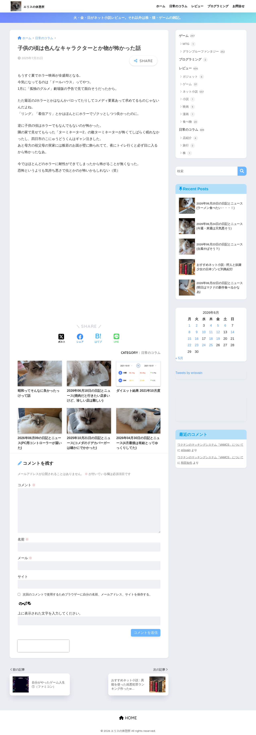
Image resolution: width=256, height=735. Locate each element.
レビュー (197, 6)
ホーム (160, 6)
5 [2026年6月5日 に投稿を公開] (218, 326)
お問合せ (239, 6)
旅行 (189, 146)
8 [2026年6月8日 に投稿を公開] (189, 333)
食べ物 (190, 122)
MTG (189, 44)
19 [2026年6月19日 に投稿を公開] (218, 339)
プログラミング (217, 6)
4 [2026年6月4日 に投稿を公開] (211, 326)
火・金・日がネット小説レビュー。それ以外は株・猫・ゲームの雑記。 (128, 18)
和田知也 (186, 463)
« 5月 (179, 359)
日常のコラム (178, 6)
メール (25, 558)
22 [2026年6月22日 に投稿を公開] (189, 346)
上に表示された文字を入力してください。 (50, 613)
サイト (23, 577)
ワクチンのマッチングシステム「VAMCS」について (210, 445)
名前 (23, 539)
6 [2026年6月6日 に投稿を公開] (225, 326)
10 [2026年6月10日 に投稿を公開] (204, 333)
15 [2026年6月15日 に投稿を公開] (189, 339)
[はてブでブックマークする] (98, 338)
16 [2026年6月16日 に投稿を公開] (197, 339)
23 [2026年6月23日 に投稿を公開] (197, 346)
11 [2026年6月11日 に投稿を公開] (211, 333)
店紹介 (190, 138)
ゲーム (187, 35)
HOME (128, 717)
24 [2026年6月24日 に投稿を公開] (204, 346)
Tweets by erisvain (189, 373)
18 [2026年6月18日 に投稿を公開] (211, 339)
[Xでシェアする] (61, 338)
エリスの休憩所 (35, 6)
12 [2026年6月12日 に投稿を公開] (218, 333)
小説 (189, 99)
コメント (27, 485)
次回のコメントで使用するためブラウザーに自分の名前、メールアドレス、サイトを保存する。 (87, 594)
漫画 (189, 114)
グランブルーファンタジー (204, 52)
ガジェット (193, 77)
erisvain (186, 450)
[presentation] (43, 646)
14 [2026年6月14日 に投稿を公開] (232, 333)
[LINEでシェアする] (116, 338)
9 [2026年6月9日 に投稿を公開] (196, 333)
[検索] (242, 171)
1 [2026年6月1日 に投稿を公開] (189, 326)
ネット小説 (193, 92)
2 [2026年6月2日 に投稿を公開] (196, 326)
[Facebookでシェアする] (80, 338)
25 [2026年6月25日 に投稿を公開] (211, 346)
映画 (189, 107)
